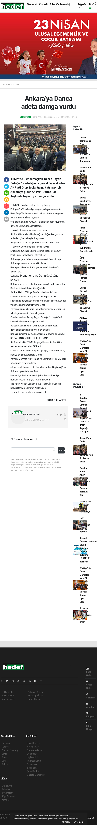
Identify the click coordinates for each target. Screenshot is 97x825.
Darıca (18, 84)
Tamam (78, 822)
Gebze (5, 764)
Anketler (6, 789)
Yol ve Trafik (33, 746)
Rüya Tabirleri (8, 796)
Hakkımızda (7, 692)
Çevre (4, 753)
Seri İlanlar (32, 768)
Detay (66, 822)
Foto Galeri (89, 672)
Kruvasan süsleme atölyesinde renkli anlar (86, 615)
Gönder (62, 450)
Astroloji (6, 800)
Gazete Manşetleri (36, 775)
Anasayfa (7, 84)
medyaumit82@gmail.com (36, 420)
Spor (4, 760)
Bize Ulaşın (89, 726)
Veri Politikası (8, 699)
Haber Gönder (34, 699)
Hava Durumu (33, 743)
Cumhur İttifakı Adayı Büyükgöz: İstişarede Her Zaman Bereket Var (85, 481)
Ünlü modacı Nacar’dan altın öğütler (85, 525)
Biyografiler (7, 793)
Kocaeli (43, 4)
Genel (4, 757)
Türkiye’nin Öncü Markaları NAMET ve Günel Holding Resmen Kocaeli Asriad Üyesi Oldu (85, 358)
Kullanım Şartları (36, 692)
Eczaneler (32, 753)
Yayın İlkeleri (8, 695)
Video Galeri (89, 684)
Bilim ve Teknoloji (60, 4)
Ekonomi (31, 4)
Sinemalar (32, 764)
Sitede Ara (7, 786)
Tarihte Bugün (34, 760)
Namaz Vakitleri (34, 750)
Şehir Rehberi (33, 771)
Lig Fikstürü (32, 757)
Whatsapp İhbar (35, 695)
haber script (6, 821)
